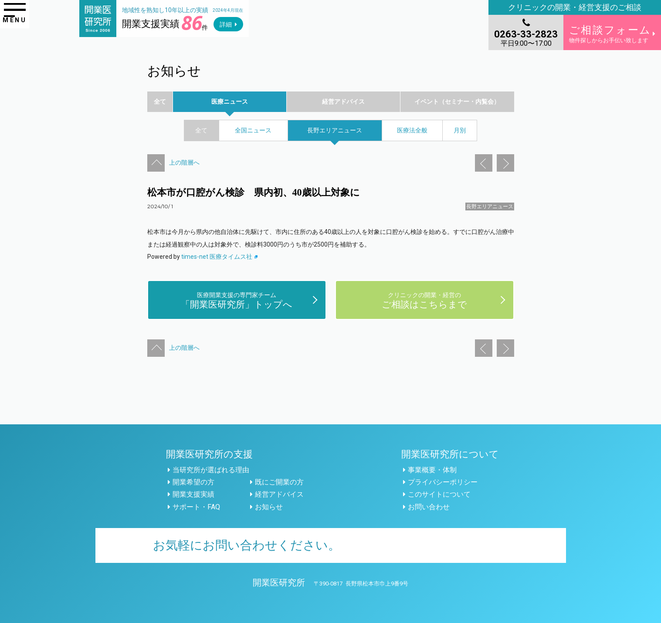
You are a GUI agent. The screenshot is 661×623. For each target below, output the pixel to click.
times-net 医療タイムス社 (219, 256)
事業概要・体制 (432, 470)
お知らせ (269, 507)
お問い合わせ (429, 507)
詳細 (226, 24)
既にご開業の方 (279, 482)
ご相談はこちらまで (424, 300)
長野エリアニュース (489, 206)
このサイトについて (439, 494)
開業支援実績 (193, 494)
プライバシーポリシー (443, 482)
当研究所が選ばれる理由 (211, 470)
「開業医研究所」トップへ (236, 300)
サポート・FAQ (196, 507)
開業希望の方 (193, 482)
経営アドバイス (279, 494)
